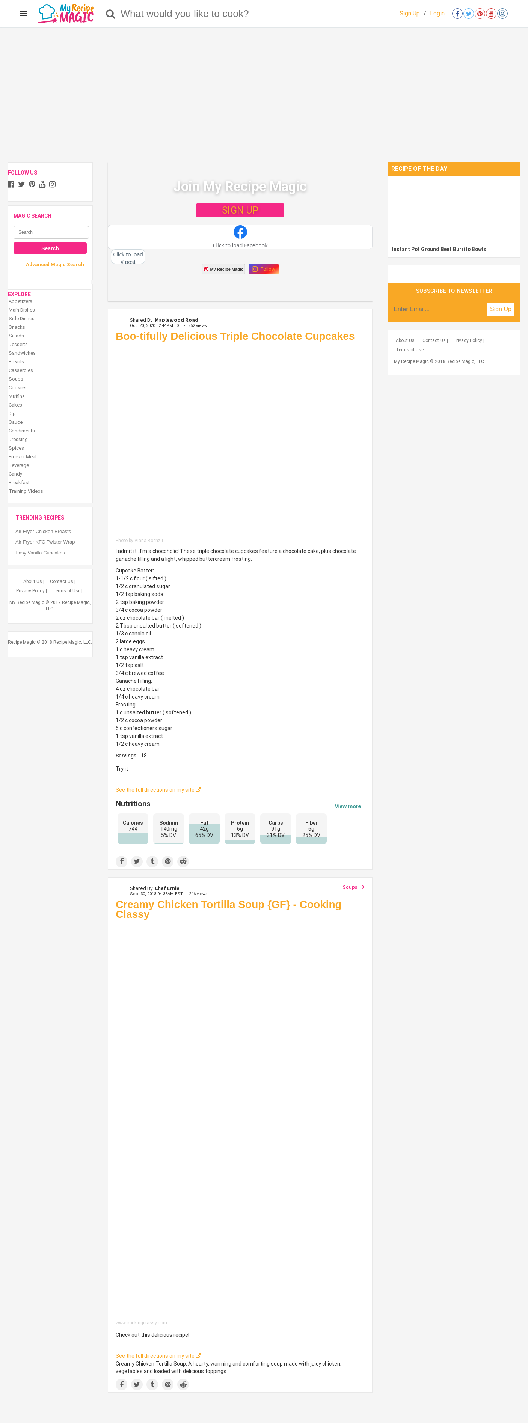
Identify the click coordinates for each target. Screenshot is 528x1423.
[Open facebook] (457, 13)
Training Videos (26, 491)
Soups (350, 887)
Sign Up (410, 13)
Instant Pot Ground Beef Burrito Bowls (439, 249)
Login (437, 13)
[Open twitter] (468, 13)
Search (50, 248)
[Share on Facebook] (121, 861)
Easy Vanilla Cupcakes (40, 553)
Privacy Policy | (31, 590)
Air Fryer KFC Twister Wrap (45, 542)
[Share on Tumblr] (152, 861)
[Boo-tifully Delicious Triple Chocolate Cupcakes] (240, 441)
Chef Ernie (167, 888)
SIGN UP (240, 210)
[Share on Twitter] (137, 861)
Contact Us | (62, 581)
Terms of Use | (68, 590)
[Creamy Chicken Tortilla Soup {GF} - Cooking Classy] (240, 1122)
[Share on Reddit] (183, 861)
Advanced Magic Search (55, 264)
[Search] (111, 13)
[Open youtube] (491, 13)
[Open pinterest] (480, 13)
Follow (263, 269)
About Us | (33, 581)
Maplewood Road (176, 319)
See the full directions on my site (158, 790)
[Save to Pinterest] (167, 861)
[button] (240, 237)
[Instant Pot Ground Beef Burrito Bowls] (454, 209)
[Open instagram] (502, 13)
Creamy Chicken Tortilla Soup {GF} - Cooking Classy (229, 909)
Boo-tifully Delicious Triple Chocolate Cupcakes (235, 336)
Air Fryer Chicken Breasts (43, 531)
